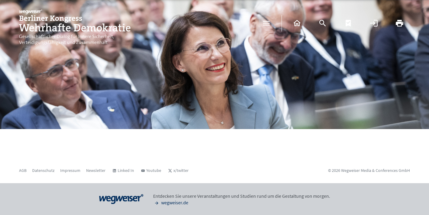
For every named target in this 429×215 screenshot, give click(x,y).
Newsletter (95, 170)
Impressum (70, 170)
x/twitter (181, 170)
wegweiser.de (170, 202)
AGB (23, 170)
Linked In (126, 170)
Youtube (153, 170)
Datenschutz (43, 170)
